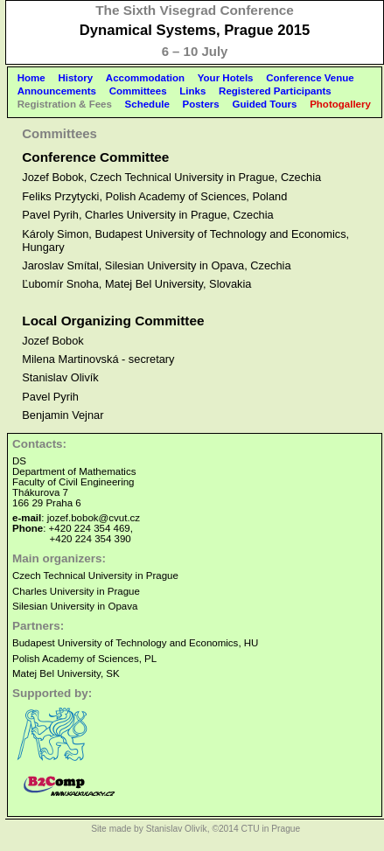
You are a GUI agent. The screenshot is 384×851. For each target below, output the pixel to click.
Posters (201, 104)
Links (192, 91)
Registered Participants (275, 91)
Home (31, 78)
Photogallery (340, 104)
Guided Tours (264, 104)
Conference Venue (309, 78)
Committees (138, 91)
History (75, 78)
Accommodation (145, 78)
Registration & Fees (64, 104)
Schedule (147, 104)
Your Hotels (226, 78)
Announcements (56, 91)
